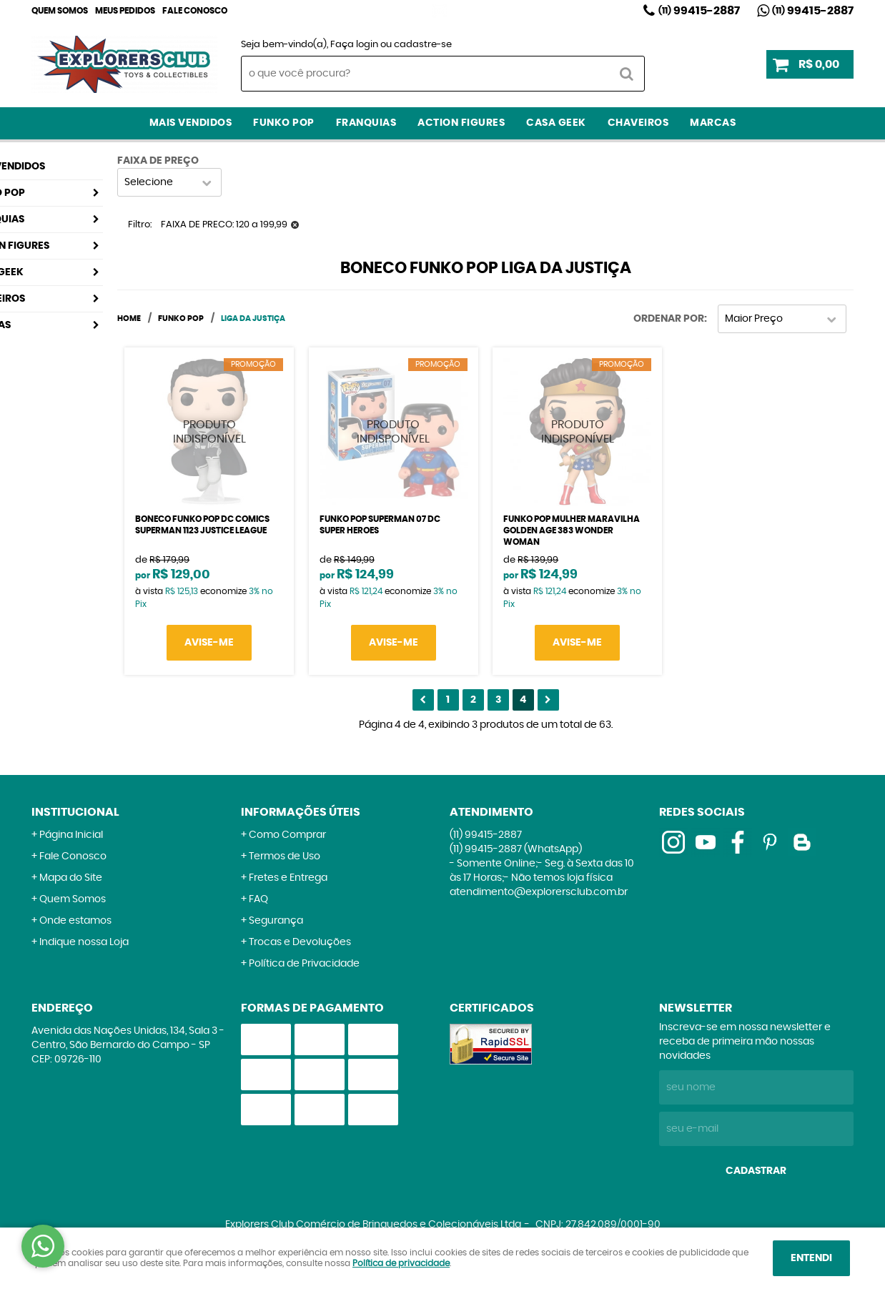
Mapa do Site (70, 878)
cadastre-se (423, 44)
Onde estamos (75, 921)
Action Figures (461, 123)
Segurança (276, 921)
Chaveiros (638, 123)
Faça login (354, 44)
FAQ (258, 899)
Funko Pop (284, 123)
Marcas (713, 123)
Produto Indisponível (209, 432)
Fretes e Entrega (288, 878)
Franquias (366, 123)
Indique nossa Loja (84, 942)
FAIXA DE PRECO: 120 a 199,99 (224, 224)
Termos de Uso (284, 856)
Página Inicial (71, 835)
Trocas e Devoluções (300, 942)
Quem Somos (59, 10)
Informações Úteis (300, 812)
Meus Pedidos (125, 10)
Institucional (75, 812)
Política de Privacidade (304, 964)
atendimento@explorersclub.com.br (539, 892)
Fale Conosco (194, 10)
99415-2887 (699, 10)
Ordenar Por (668, 319)
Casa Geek (556, 123)
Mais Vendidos (190, 123)
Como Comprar (287, 835)
